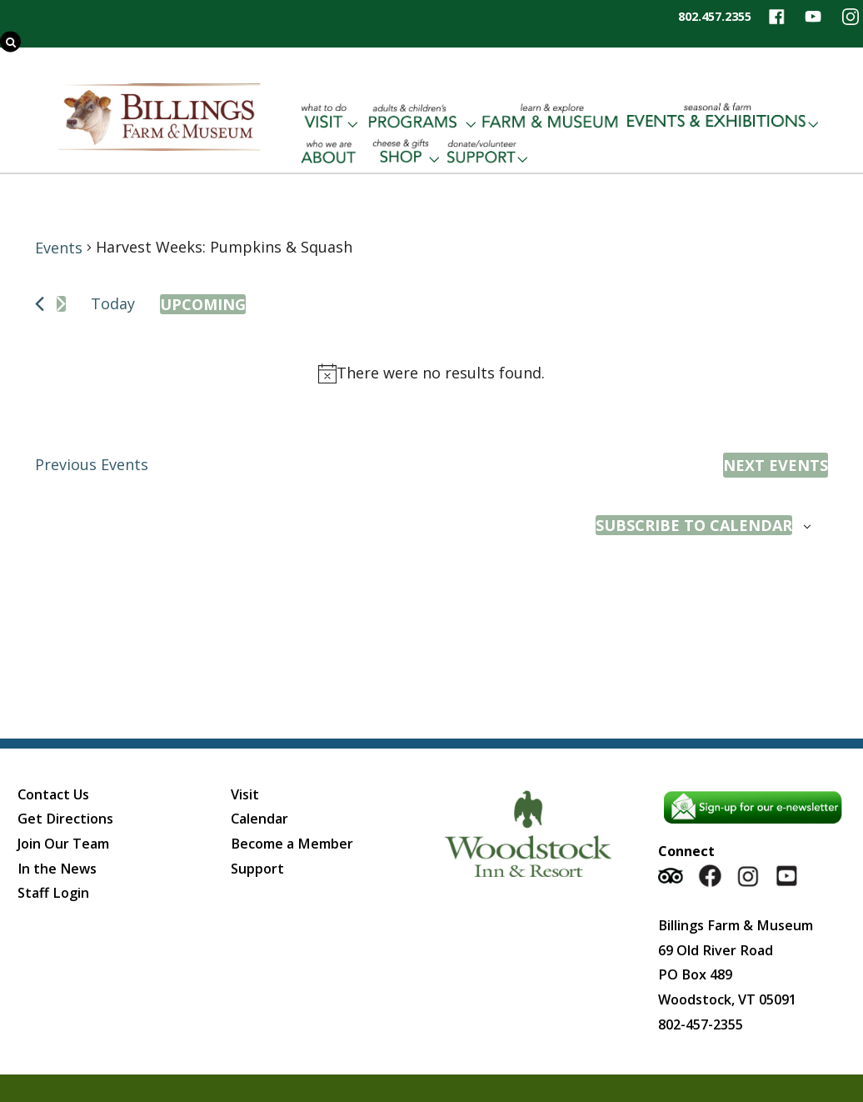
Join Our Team (63, 843)
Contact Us (53, 794)
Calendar (259, 818)
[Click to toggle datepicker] (203, 304)
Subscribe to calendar (694, 525)
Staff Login (53, 893)
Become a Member (292, 843)
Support (257, 868)
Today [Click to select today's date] (113, 303)
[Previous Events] (39, 304)
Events (58, 248)
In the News (57, 868)
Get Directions (65, 818)
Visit (245, 794)
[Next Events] (61, 304)
